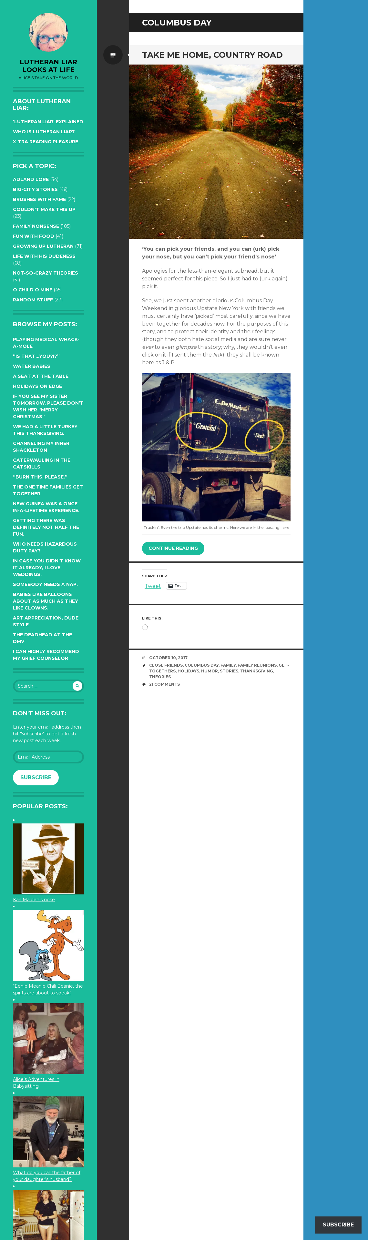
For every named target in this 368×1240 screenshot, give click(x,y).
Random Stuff (33, 300)
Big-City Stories (35, 189)
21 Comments (164, 684)
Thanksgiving (256, 671)
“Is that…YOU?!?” (36, 356)
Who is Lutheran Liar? (44, 132)
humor (209, 671)
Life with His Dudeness (44, 256)
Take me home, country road (212, 55)
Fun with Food (33, 236)
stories (229, 671)
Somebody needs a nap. (45, 584)
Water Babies (31, 366)
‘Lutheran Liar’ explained (48, 122)
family (228, 665)
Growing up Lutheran (43, 246)
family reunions (257, 665)
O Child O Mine (32, 290)
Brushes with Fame (39, 199)
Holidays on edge (37, 386)
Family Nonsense (36, 226)
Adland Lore (31, 179)
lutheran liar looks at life (48, 66)
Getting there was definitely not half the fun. (46, 527)
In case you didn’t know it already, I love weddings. (47, 567)
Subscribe (35, 777)
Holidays (188, 671)
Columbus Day (202, 665)
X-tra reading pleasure (45, 142)
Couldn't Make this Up (44, 209)
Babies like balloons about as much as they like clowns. (45, 601)
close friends (166, 665)
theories (160, 676)
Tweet (153, 585)
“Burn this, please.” (40, 477)
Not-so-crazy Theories (45, 273)
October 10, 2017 (168, 657)
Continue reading (173, 548)
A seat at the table (40, 376)
